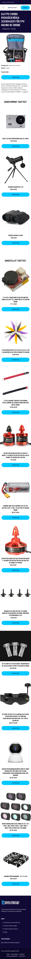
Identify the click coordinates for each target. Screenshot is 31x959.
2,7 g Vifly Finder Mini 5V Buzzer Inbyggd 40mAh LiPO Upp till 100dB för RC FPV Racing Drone (15, 299)
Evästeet (21, 954)
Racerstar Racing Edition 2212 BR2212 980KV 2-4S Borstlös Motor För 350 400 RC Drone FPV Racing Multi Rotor (15, 455)
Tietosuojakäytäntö (12, 956)
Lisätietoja (15, 77)
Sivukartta (22, 956)
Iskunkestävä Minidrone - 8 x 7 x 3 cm (15, 876)
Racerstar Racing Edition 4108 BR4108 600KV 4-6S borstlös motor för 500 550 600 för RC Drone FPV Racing (15, 560)
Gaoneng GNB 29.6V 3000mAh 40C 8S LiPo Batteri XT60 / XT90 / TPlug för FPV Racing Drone (15, 508)
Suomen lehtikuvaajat (10, 926)
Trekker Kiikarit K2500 (15, 235)
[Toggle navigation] (3, 7)
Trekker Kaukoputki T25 (15, 187)
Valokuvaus (6, 29)
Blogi (5, 932)
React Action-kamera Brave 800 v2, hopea (15, 138)
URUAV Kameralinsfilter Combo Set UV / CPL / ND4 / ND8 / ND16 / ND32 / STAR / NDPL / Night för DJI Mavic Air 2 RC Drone (15, 826)
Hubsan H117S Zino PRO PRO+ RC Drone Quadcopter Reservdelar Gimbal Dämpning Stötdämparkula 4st (15, 613)
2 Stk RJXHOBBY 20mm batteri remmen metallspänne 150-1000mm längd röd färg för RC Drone (15, 403)
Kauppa (25, 7)
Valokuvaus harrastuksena (12, 922)
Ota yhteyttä (14, 954)
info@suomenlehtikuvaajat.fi (8, 2)
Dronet (13, 29)
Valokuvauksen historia (11, 929)
